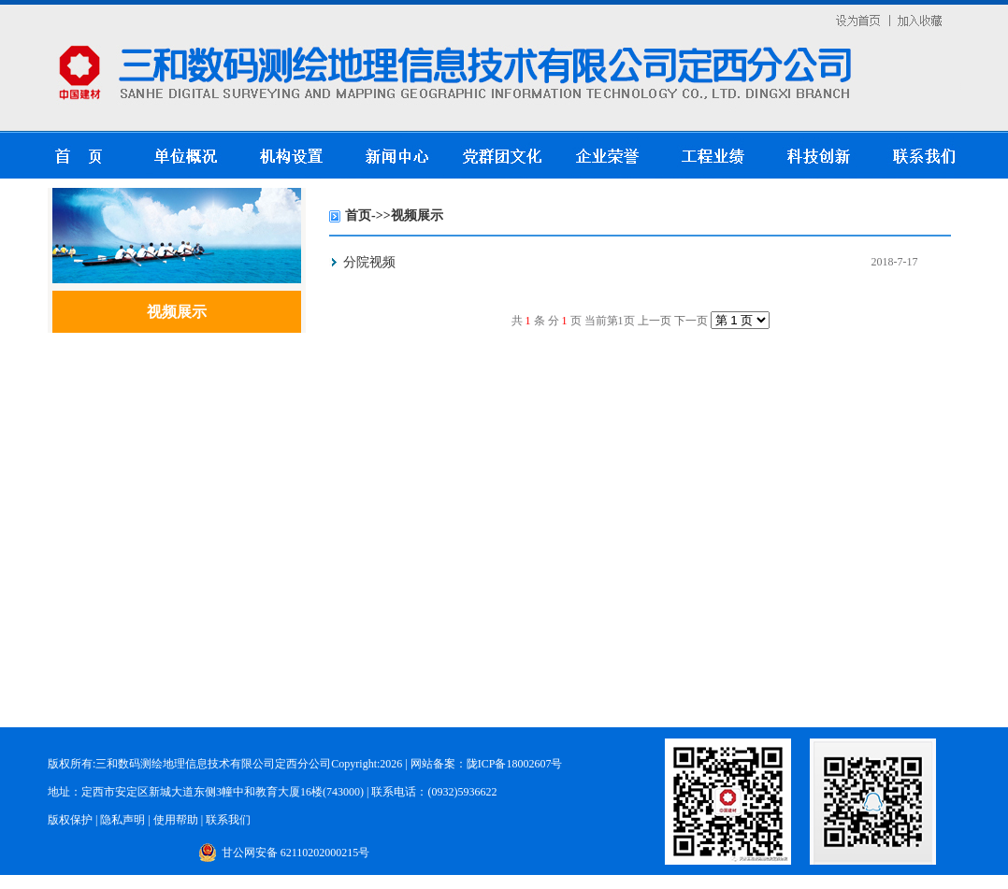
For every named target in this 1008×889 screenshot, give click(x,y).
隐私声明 (122, 819)
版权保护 (71, 819)
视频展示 (177, 312)
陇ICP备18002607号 (515, 763)
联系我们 (228, 819)
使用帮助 (176, 819)
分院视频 (369, 262)
